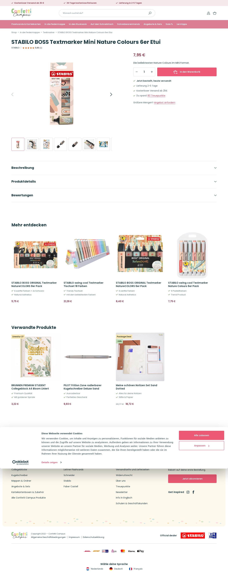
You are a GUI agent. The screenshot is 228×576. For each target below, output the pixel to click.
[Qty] (144, 72)
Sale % (169, 24)
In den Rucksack (78, 24)
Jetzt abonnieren (192, 478)
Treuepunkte (156, 95)
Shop (14, 32)
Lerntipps (182, 24)
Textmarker (49, 32)
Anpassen (201, 553)
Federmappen (19, 464)
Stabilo (67, 480)
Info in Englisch (124, 497)
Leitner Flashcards (73, 469)
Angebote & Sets (153, 24)
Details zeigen (49, 569)
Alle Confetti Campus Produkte (28, 497)
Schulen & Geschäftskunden (132, 503)
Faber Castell (71, 486)
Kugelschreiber (19, 475)
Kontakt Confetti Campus (130, 458)
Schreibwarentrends (128, 24)
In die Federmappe (54, 24)
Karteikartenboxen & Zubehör (27, 492)
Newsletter (122, 492)
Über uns (121, 480)
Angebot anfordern (164, 102)
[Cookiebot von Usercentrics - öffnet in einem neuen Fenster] (20, 569)
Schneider (69, 475)
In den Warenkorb (186, 71)
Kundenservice (124, 464)
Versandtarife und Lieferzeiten (132, 469)
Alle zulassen (201, 542)
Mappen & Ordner (21, 480)
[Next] (107, 94)
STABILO (15, 47)
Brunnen (68, 464)
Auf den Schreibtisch (102, 24)
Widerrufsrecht (124, 475)
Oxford (67, 458)
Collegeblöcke (19, 469)
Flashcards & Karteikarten (26, 24)
